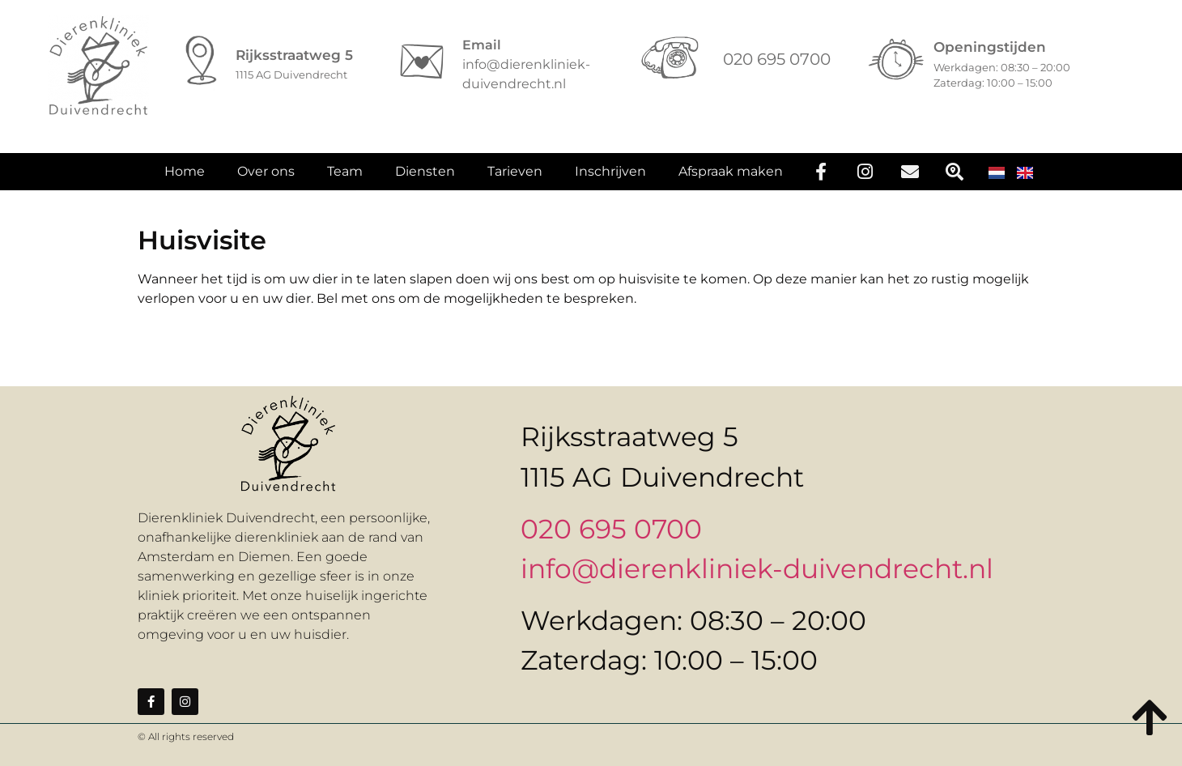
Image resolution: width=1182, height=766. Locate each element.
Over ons (266, 177)
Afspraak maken (730, 177)
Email (481, 45)
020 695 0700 (611, 529)
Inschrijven (610, 177)
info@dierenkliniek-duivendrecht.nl (757, 568)
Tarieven (514, 177)
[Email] (422, 61)
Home (184, 177)
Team (345, 177)
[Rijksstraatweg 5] (202, 62)
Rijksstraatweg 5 (294, 55)
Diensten (425, 177)
